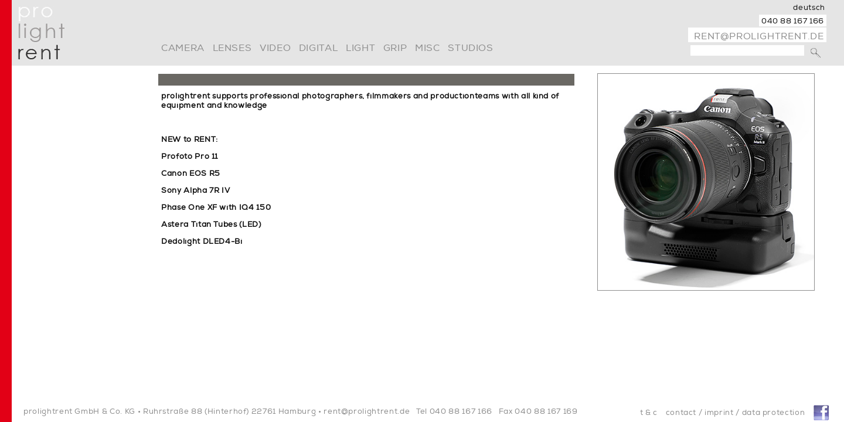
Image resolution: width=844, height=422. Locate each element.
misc (427, 48)
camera (183, 48)
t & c (649, 412)
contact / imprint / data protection (735, 412)
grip (395, 48)
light (360, 48)
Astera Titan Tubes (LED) (211, 224)
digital (318, 48)
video (275, 48)
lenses (232, 48)
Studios (470, 48)
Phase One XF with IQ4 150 (216, 207)
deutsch (809, 7)
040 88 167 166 (792, 21)
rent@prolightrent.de (759, 36)
